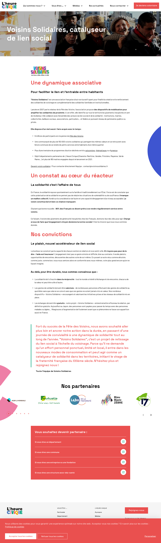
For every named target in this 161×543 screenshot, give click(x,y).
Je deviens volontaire (146, 5)
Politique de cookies (14, 526)
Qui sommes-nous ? (32, 5)
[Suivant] (150, 415)
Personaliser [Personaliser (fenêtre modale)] (150, 536)
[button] (8, 413)
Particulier (61, 512)
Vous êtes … (57, 5)
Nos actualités (96, 5)
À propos (98, 512)
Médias (76, 5)
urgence (114, 150)
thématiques (101, 150)
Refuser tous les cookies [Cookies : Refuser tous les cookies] (53, 536)
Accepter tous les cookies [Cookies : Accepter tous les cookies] (20, 536)
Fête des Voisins (76, 136)
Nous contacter (118, 5)
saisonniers (90, 150)
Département (62, 516)
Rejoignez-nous (136, 510)
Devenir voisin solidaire (40, 166)
